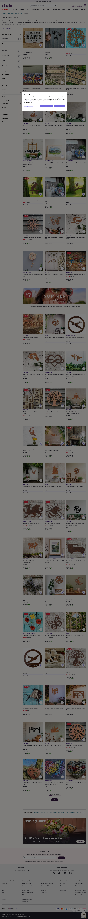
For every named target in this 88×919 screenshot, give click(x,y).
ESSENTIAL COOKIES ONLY (46, 105)
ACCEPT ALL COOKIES (59, 105)
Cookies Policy (29, 100)
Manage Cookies (28, 106)
